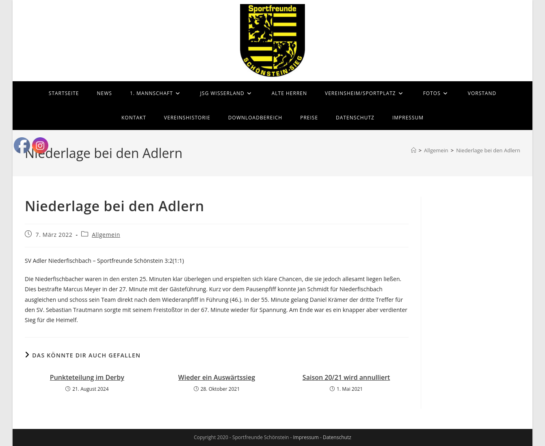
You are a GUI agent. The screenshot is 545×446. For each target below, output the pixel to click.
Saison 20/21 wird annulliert (346, 377)
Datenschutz (337, 437)
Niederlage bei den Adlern (488, 150)
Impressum (305, 437)
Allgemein (106, 234)
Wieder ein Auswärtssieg (216, 377)
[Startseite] (413, 150)
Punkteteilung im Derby (87, 377)
